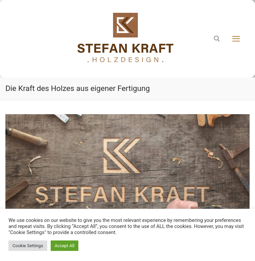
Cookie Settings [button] (27, 245)
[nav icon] (236, 39)
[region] (127, 180)
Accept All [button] (65, 245)
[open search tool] (217, 39)
